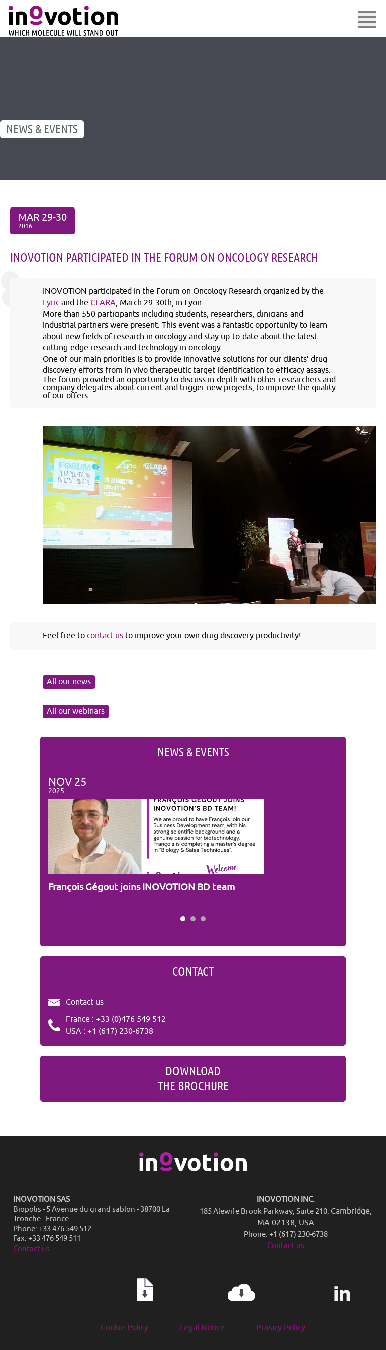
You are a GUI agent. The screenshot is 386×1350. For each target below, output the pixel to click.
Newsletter (241, 1294)
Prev (61, 843)
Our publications (145, 1294)
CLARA (103, 303)
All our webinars (76, 711)
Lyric (51, 303)
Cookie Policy (124, 1328)
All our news (69, 682)
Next (325, 843)
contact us (105, 636)
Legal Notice (202, 1328)
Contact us (85, 1002)
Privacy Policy (280, 1328)
